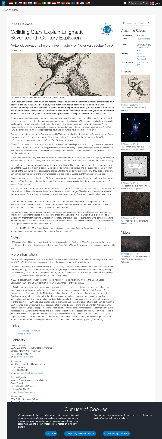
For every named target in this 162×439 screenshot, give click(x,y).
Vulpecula (77, 242)
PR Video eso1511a (129, 254)
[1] (27, 127)
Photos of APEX (24, 333)
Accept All (51, 433)
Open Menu (10, 10)
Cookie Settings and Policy (116, 433)
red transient (48, 214)
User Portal (143, 3)
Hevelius (71, 118)
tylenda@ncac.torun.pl (26, 392)
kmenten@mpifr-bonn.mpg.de (30, 373)
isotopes (65, 191)
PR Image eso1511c (129, 183)
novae (79, 157)
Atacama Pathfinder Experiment (141, 56)
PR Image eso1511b (129, 144)
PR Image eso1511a (129, 105)
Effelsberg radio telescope (89, 188)
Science (132, 3)
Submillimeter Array (55, 188)
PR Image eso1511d (129, 218)
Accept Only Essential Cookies (80, 433)
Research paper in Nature (28, 330)
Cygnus (18, 245)
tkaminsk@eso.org (25, 356)
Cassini (14, 121)
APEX (22, 188)
